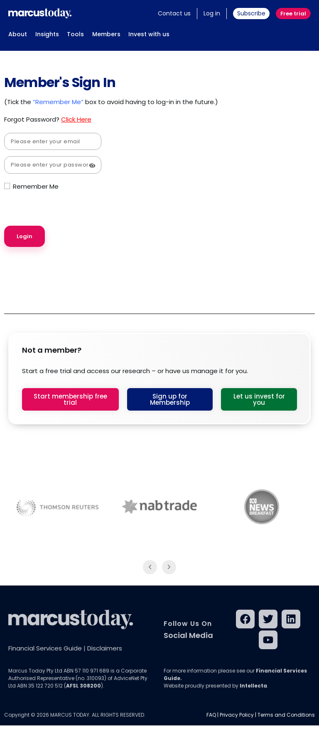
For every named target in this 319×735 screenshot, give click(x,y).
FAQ (211, 714)
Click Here (76, 119)
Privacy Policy (237, 714)
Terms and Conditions (286, 714)
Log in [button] (212, 13)
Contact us (174, 13)
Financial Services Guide (45, 648)
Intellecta (253, 685)
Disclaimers (104, 648)
